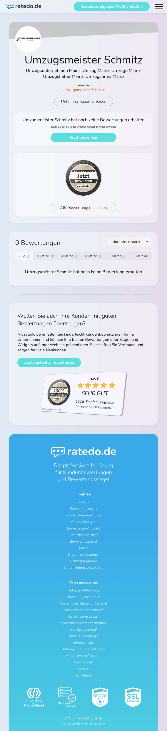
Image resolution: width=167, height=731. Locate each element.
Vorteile (83, 502)
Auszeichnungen (83, 521)
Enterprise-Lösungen (84, 554)
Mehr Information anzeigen (83, 101)
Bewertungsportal (83, 541)
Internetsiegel (83, 642)
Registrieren (83, 675)
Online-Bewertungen (83, 636)
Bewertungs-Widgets (83, 528)
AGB (65, 724)
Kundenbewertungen (83, 616)
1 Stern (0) (140, 256)
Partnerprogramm (83, 561)
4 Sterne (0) (69, 256)
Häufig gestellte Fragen (83, 590)
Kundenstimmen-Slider (83, 515)
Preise (83, 548)
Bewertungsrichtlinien (83, 596)
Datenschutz (79, 724)
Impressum (97, 724)
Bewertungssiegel (83, 508)
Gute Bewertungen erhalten (84, 610)
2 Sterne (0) (117, 256)
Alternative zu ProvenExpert (83, 649)
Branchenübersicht (83, 535)
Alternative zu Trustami (83, 655)
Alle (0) (24, 256)
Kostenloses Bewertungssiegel (83, 603)
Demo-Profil (83, 662)
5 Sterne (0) (45, 256)
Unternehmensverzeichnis (83, 567)
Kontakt (83, 668)
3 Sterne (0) (93, 256)
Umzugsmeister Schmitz (84, 89)
